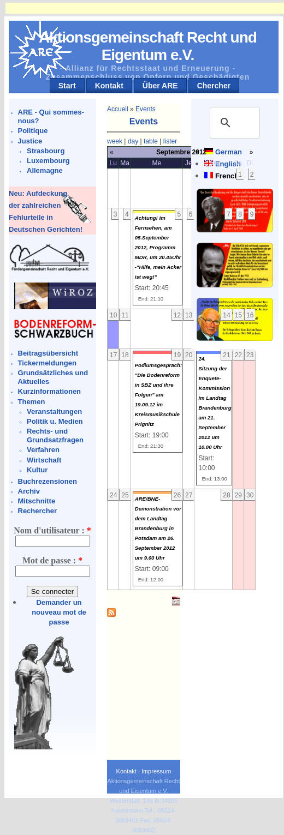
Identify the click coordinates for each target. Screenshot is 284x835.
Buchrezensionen (47, 481)
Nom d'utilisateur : (52, 530)
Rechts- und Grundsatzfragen (55, 435)
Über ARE (160, 85)
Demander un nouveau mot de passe (59, 612)
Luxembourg (48, 161)
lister (170, 141)
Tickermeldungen (47, 363)
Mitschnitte (37, 501)
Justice (30, 141)
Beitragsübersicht (48, 353)
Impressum (156, 771)
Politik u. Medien (55, 421)
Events (145, 109)
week (114, 141)
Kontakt (109, 85)
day (133, 141)
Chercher (213, 85)
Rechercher (37, 511)
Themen (31, 402)
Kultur (37, 470)
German (228, 152)
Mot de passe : (52, 560)
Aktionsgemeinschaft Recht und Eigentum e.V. (148, 46)
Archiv (29, 491)
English (228, 164)
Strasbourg (45, 151)
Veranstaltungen (54, 411)
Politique (33, 131)
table (151, 141)
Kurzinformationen (49, 391)
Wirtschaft (44, 460)
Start (67, 85)
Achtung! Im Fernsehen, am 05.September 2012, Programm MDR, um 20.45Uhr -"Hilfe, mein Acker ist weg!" (158, 247)
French (227, 176)
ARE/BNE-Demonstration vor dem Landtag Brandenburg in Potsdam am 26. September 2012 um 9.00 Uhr (158, 528)
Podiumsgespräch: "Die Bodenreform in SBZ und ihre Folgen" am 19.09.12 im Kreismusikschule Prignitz (158, 394)
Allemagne (45, 170)
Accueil (117, 109)
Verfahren (43, 450)
